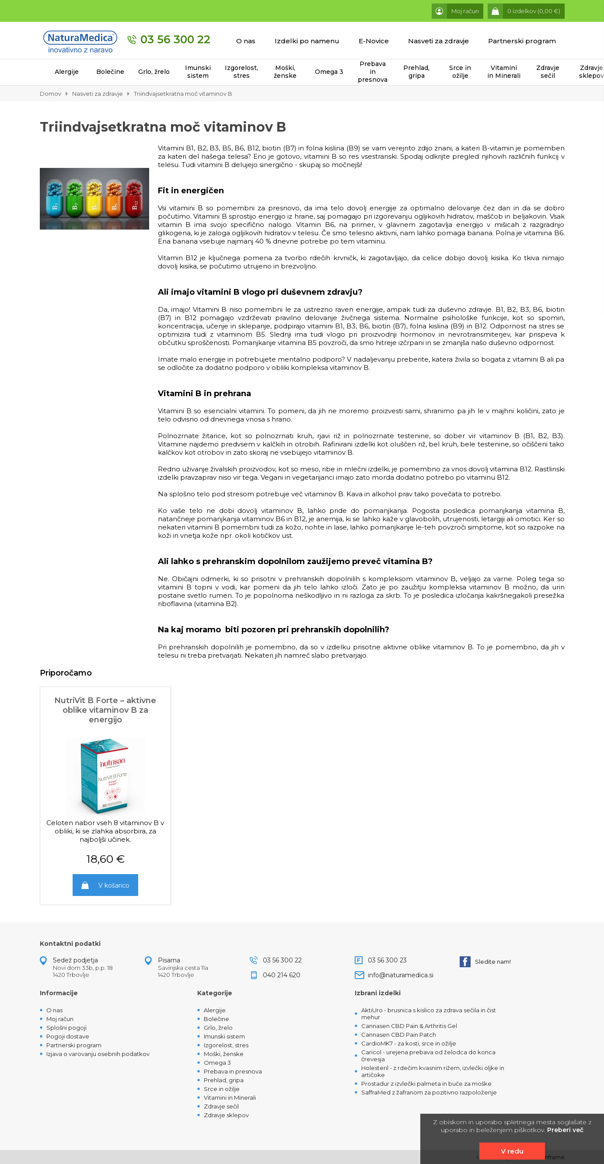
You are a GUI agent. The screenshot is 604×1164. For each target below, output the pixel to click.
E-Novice (374, 41)
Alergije (67, 72)
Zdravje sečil (547, 72)
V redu (512, 1151)
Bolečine (110, 72)
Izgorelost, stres (241, 72)
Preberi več (565, 1130)
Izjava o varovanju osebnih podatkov (98, 1053)
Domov (50, 93)
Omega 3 (329, 72)
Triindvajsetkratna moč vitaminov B (183, 93)
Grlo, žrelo (154, 72)
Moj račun (59, 1018)
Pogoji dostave (67, 1036)
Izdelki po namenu (307, 41)
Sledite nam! (485, 961)
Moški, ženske (285, 72)
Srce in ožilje (460, 72)
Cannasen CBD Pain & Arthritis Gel (409, 1025)
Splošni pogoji (66, 1027)
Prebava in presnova (373, 72)
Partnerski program (522, 41)
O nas (245, 41)
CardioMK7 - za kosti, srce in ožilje (408, 1043)
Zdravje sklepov (226, 1115)
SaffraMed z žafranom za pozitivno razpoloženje (429, 1092)
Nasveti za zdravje (438, 41)
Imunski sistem (198, 72)
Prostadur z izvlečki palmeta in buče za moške (426, 1083)
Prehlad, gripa (416, 72)
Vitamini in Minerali (503, 72)
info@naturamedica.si (400, 975)
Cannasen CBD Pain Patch (398, 1034)
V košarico (113, 885)
